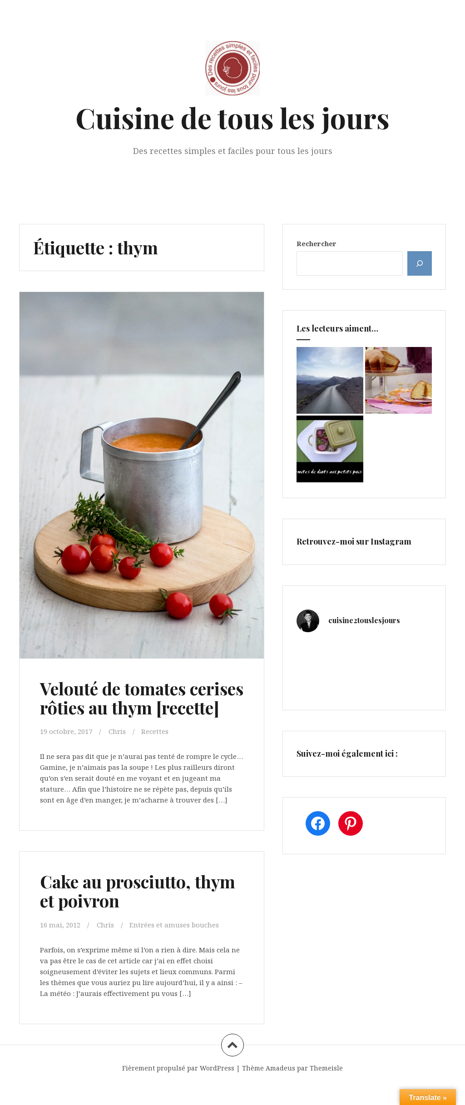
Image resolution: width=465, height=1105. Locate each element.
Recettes (154, 750)
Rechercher (316, 243)
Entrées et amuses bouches (174, 943)
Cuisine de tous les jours (232, 117)
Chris (117, 750)
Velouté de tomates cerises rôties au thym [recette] (126, 707)
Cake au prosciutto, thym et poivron (138, 909)
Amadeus (280, 1086)
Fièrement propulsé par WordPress (178, 1086)
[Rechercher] (419, 263)
